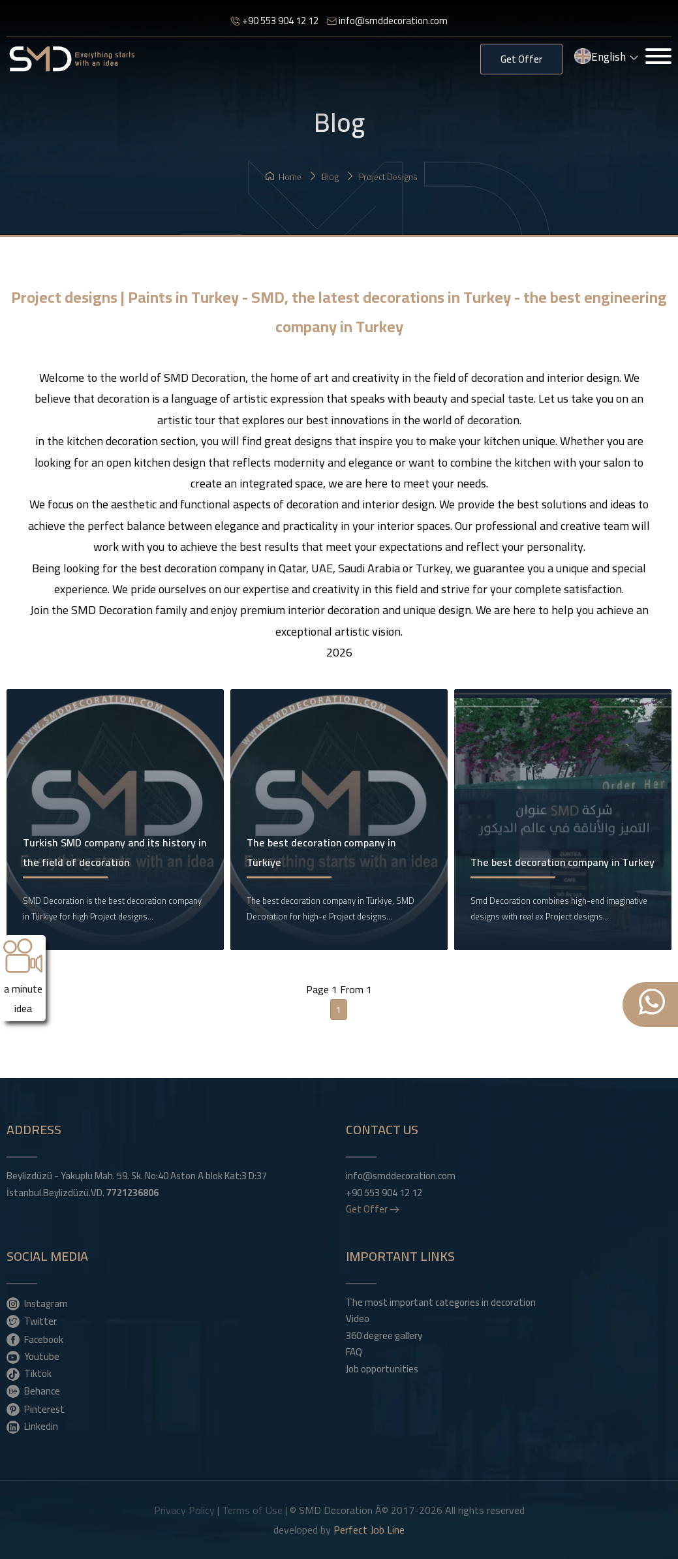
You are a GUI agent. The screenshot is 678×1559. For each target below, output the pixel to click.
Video (357, 1318)
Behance (33, 1390)
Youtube (33, 1356)
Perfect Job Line (369, 1529)
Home (283, 177)
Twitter (32, 1321)
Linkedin (32, 1425)
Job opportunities (382, 1369)
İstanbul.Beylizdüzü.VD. (83, 1192)
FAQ (354, 1352)
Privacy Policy (184, 1510)
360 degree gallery (384, 1335)
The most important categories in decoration (441, 1302)
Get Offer (521, 59)
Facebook (35, 1339)
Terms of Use (252, 1510)
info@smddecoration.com (387, 20)
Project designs (382, 177)
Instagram (37, 1303)
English (606, 58)
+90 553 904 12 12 (274, 20)
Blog (324, 177)
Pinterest (36, 1409)
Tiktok (29, 1373)
